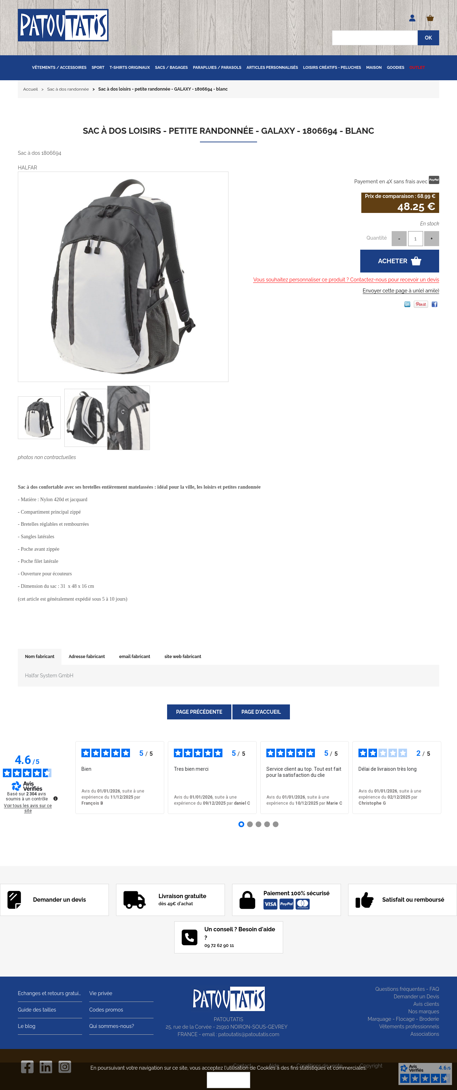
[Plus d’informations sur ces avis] (55, 798)
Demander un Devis (416, 996)
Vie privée (100, 993)
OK (228, 1080)
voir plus (280, 781)
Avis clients (426, 1004)
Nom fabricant (39, 656)
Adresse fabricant (87, 656)
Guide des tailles (37, 1010)
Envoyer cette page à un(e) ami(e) (401, 291)
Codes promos (106, 1010)
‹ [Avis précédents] (65, 777)
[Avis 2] (250, 824)
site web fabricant (183, 656)
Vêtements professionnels (409, 1026)
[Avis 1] (241, 824)
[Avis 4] (267, 824)
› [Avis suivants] (451, 777)
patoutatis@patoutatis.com (248, 1034)
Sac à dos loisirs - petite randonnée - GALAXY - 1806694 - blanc (228, 131)
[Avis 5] (275, 824)
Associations (424, 1034)
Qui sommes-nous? (111, 1026)
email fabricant (134, 656)
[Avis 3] (258, 824)
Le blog (26, 1026)
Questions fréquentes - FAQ (407, 989)
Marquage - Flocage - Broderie (403, 1019)
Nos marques (423, 1011)
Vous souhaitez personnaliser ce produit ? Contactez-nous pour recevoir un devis (346, 279)
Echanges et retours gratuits (50, 993)
